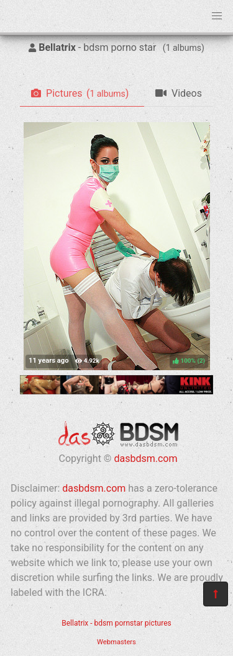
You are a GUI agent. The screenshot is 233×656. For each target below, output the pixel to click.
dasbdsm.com (145, 458)
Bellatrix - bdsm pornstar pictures (116, 623)
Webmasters (116, 642)
